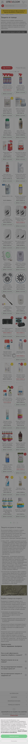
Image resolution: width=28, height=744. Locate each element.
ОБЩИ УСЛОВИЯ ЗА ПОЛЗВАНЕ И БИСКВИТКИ (14, 731)
